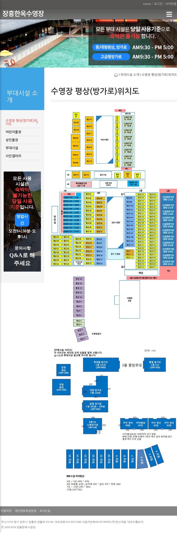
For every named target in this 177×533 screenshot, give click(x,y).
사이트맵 (170, 3)
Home (147, 3)
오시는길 (45, 510)
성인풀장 (12, 140)
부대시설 (12, 148)
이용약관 (6, 510)
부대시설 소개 (130, 74)
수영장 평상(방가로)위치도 (21, 122)
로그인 (158, 3)
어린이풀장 (13, 132)
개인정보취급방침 (25, 510)
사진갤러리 (13, 156)
